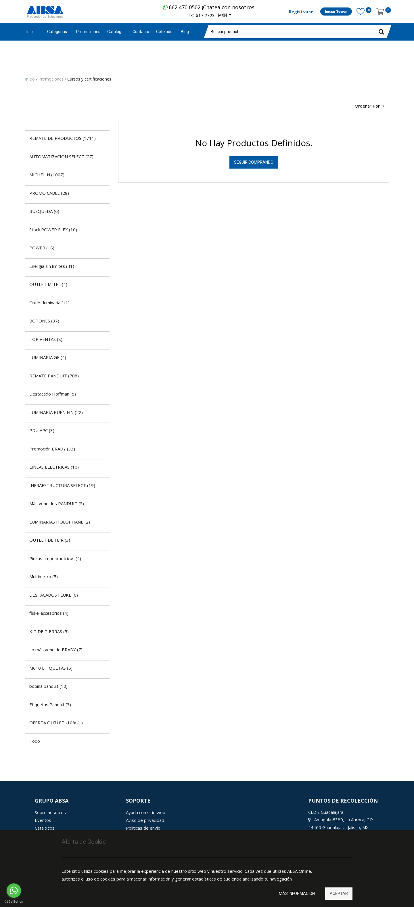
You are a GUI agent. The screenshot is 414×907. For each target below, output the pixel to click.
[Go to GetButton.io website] (14, 901)
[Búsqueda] (29, 104)
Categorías (57, 31)
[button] (369, 106)
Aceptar (339, 893)
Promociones (52, 79)
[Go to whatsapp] (14, 890)
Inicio (31, 31)
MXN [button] (223, 15)
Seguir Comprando (253, 162)
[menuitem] (88, 32)
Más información (297, 893)
